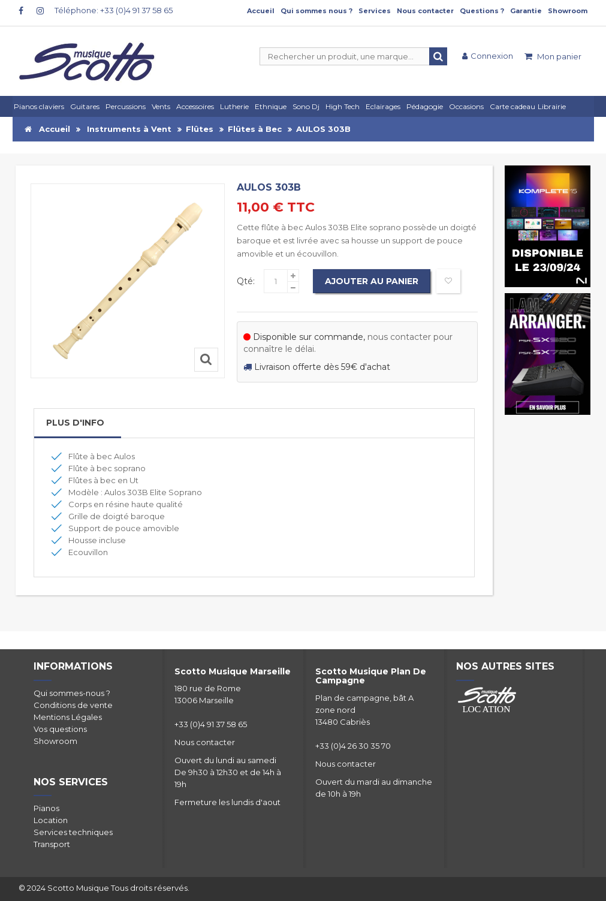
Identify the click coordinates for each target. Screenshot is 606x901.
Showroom (567, 11)
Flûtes (199, 129)
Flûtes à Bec (255, 129)
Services (374, 11)
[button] (384, 106)
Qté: (246, 281)
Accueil (261, 11)
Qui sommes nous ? (316, 11)
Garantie (526, 11)
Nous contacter (425, 11)
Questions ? (482, 11)
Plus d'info (75, 422)
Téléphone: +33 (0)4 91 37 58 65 (114, 10)
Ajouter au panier (371, 281)
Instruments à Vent (129, 129)
